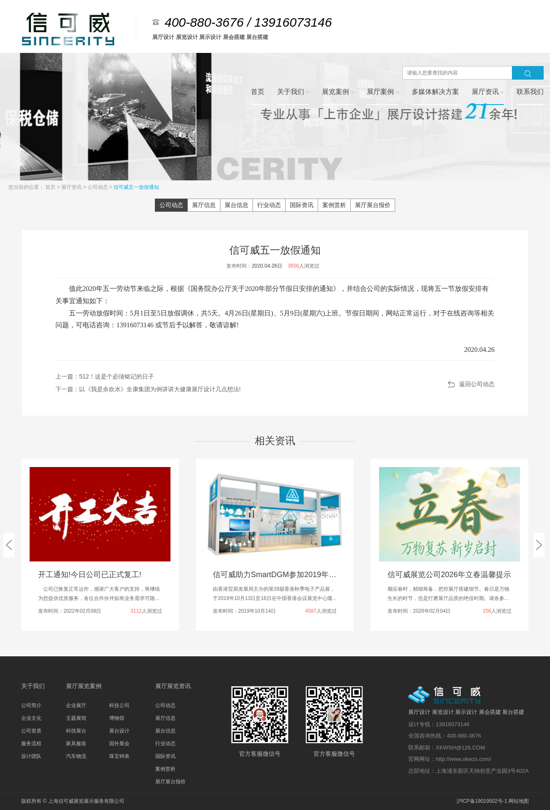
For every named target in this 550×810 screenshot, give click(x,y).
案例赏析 (334, 205)
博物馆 (116, 718)
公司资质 (31, 731)
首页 (51, 187)
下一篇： (148, 389)
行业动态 (269, 205)
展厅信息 (204, 205)
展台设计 (119, 731)
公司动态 (98, 187)
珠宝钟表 (119, 756)
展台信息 (236, 205)
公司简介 (31, 705)
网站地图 (519, 801)
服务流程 (31, 743)
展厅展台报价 (372, 205)
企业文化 (31, 718)
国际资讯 (302, 205)
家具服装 (76, 743)
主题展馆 (76, 718)
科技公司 (119, 705)
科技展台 (76, 731)
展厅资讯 (72, 187)
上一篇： (104, 376)
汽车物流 (76, 756)
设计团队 (31, 756)
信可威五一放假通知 (136, 187)
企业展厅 (76, 705)
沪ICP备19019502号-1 (481, 801)
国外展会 (119, 743)
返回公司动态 (477, 384)
